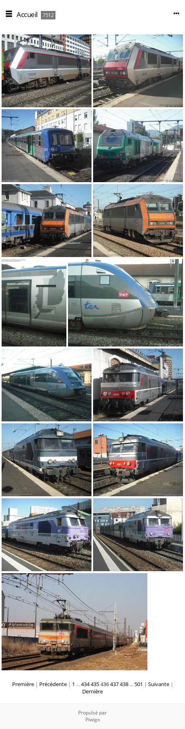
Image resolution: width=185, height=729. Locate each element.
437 (114, 684)
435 (95, 684)
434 (85, 684)
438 (124, 684)
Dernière (92, 691)
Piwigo (92, 719)
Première (23, 684)
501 (138, 684)
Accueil (27, 14)
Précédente (53, 684)
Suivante (158, 684)
